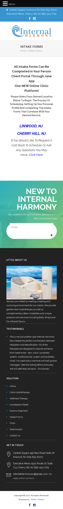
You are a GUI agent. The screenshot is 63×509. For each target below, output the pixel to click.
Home (23, 50)
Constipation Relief (19, 404)
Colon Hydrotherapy (20, 392)
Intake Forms (16, 417)
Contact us (15, 435)
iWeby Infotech (37, 499)
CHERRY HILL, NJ (31, 133)
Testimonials (16, 429)
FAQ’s (12, 423)
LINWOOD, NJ (31, 126)
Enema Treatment (19, 411)
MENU (12, 4)
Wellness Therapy (19, 398)
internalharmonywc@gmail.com (30, 474)
